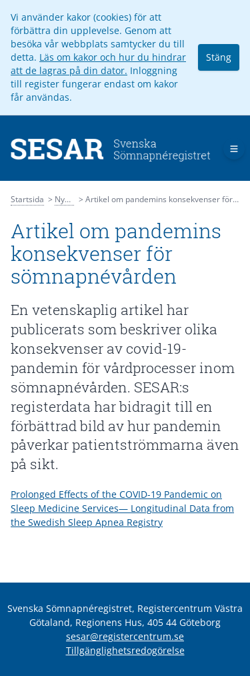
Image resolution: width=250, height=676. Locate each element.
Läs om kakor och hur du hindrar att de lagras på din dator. (98, 64)
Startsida (27, 199)
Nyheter (70, 199)
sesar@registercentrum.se (125, 636)
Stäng (218, 57)
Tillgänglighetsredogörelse (125, 650)
